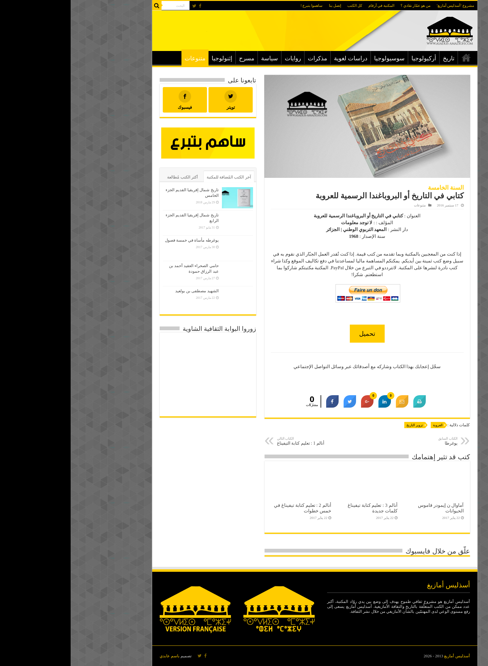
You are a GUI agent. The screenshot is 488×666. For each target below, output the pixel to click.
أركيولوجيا (353, 58)
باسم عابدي (99, 656)
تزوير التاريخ (344, 425)
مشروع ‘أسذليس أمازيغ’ (385, 5)
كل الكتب (284, 5)
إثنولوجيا (151, 58)
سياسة (198, 58)
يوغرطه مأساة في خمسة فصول (121, 240)
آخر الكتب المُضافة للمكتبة (158, 177)
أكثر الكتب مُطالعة (111, 177)
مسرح (176, 58)
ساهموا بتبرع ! (241, 5)
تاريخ (378, 58)
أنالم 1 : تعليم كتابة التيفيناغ (238, 441)
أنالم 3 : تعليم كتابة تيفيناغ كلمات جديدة (302, 507)
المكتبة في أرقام (311, 5)
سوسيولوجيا (318, 58)
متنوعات (124, 58)
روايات (222, 58)
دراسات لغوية (280, 58)
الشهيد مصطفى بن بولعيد (126, 291)
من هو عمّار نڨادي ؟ (345, 5)
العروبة (367, 425)
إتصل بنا (264, 5)
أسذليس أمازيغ (386, 656)
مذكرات (246, 58)
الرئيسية (395, 57)
